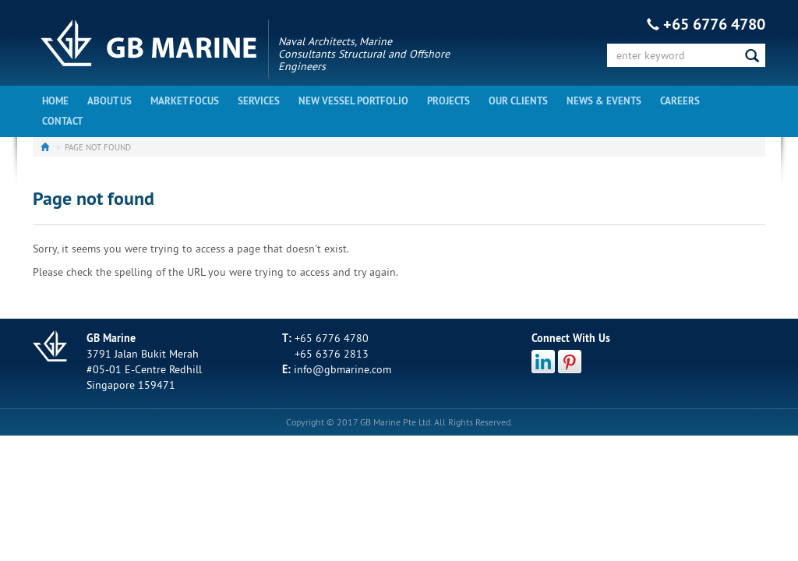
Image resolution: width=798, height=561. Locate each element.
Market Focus (184, 101)
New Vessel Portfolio (353, 101)
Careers (680, 101)
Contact (62, 121)
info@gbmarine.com (342, 369)
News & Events (604, 101)
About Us (109, 101)
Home (55, 101)
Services (259, 101)
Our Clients (518, 101)
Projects (448, 101)
